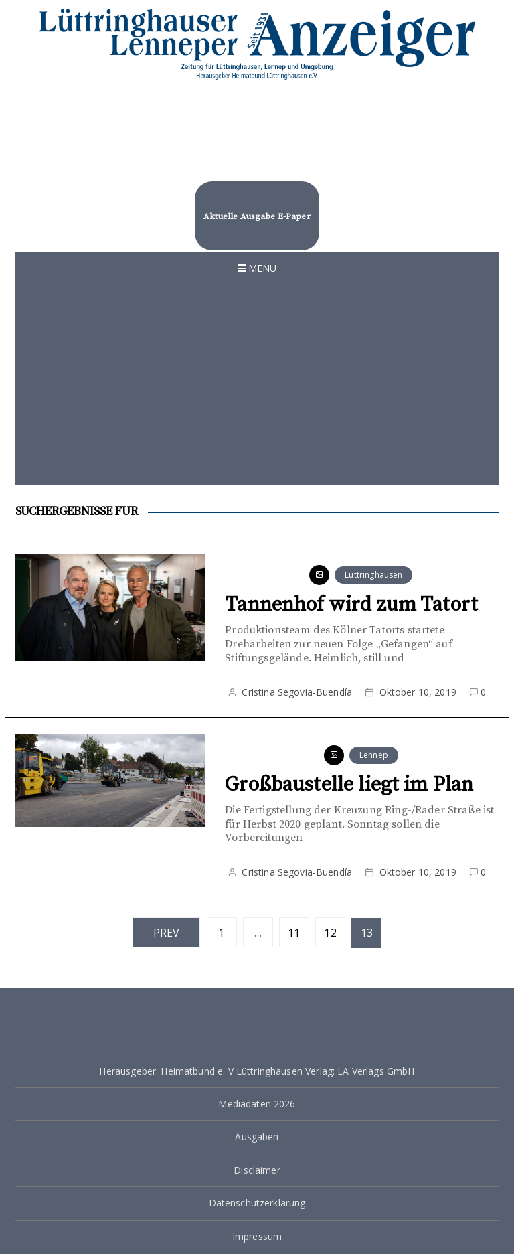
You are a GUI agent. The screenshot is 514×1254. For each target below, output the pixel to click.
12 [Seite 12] (330, 932)
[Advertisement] (257, 385)
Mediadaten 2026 (256, 1103)
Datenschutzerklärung (257, 1202)
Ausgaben (256, 1136)
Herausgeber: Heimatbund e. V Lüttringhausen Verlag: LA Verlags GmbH (256, 1071)
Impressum (257, 1236)
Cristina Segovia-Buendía (297, 692)
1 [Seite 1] (221, 932)
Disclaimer (257, 1170)
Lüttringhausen (373, 574)
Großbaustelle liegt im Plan (349, 784)
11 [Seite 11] (294, 932)
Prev (166, 932)
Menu (257, 268)
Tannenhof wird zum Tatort (351, 604)
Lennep (373, 755)
